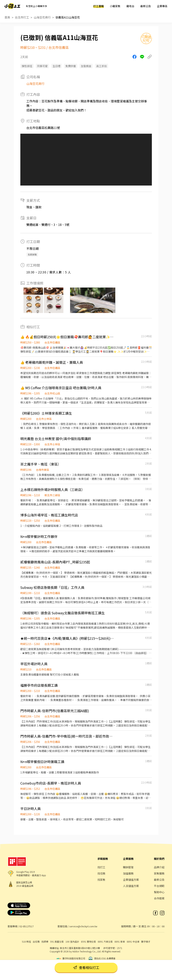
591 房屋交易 (57, 941)
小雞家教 (115, 6)
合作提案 (159, 898)
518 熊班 (26, 941)
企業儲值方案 (131, 879)
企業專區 (162, 6)
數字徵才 (145, 941)
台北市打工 (22, 17)
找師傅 (44, 941)
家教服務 (159, 873)
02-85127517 (26, 926)
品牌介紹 (159, 867)
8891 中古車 (133, 941)
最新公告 (145, 6)
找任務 (101, 873)
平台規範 (159, 886)
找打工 (101, 867)
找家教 (101, 879)
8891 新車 (120, 941)
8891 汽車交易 (105, 941)
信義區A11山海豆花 (67, 17)
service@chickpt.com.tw (83, 926)
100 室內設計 (72, 941)
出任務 (36, 941)
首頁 (7, 17)
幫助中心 (159, 892)
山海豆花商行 (42, 17)
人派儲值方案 (131, 886)
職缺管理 (128, 867)
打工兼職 (98, 6)
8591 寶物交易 (88, 941)
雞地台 (130, 6)
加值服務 (128, 873)
